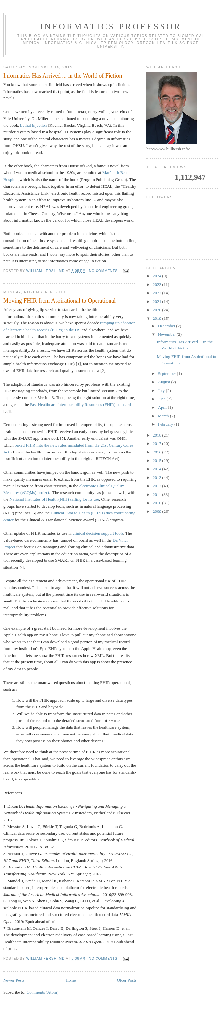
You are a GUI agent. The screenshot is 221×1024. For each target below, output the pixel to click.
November (167, 334)
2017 (157, 443)
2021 (157, 301)
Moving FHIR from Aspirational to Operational (59, 300)
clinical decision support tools (98, 533)
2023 (157, 284)
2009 (157, 511)
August (164, 381)
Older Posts (126, 980)
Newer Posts (13, 980)
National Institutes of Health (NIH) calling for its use (54, 499)
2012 (157, 485)
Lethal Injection (33, 125)
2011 (157, 494)
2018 (157, 435)
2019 (157, 318)
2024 (157, 276)
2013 (157, 477)
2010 (157, 502)
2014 (157, 469)
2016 (157, 452)
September (167, 373)
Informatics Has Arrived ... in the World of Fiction (62, 75)
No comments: (104, 271)
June (162, 398)
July (162, 390)
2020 (157, 309)
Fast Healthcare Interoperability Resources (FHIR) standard (80, 404)
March (164, 415)
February (166, 424)
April (163, 407)
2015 (157, 460)
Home (71, 980)
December (167, 325)
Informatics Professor (110, 26)
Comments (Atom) (42, 992)
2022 (157, 292)
